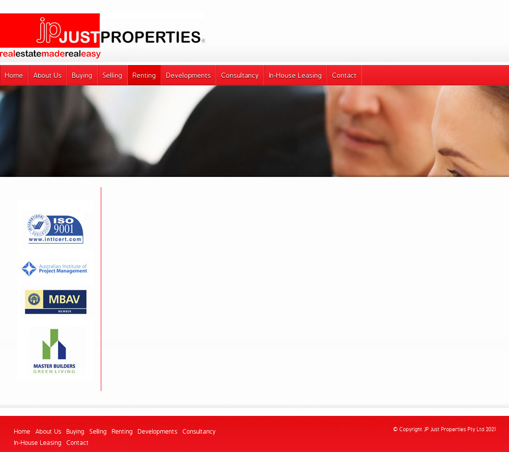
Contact (78, 442)
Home (22, 431)
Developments (158, 431)
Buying (75, 431)
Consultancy (199, 431)
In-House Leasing (38, 442)
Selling (98, 431)
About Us (49, 431)
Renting (122, 431)
